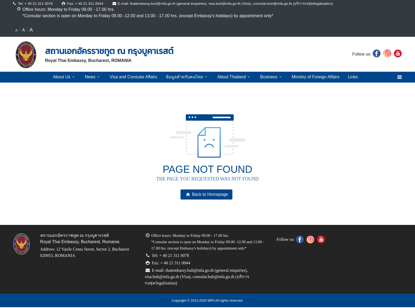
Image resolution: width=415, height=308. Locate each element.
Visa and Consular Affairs (134, 77)
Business (269, 77)
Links (352, 77)
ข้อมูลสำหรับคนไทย (186, 77)
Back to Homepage (206, 194)
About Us (65, 77)
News (93, 77)
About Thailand (232, 77)
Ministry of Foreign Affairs (314, 77)
